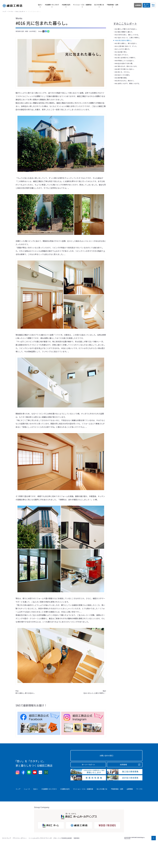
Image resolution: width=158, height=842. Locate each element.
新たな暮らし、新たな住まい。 (25, 692)
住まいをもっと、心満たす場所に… (94, 692)
